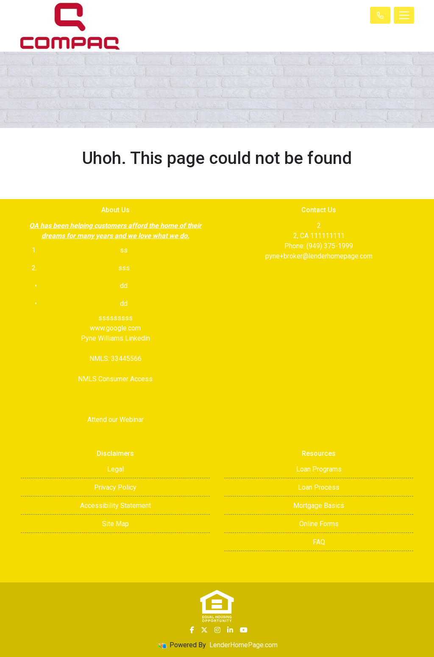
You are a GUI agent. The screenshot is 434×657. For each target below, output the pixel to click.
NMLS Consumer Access (115, 379)
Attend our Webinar (115, 420)
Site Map (115, 524)
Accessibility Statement (115, 506)
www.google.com (115, 328)
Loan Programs (319, 469)
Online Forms (319, 524)
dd (124, 303)
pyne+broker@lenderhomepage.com (319, 256)
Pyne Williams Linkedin (115, 338)
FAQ (319, 542)
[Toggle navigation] (404, 15)
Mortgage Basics (318, 506)
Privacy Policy (115, 487)
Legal (115, 469)
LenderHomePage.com (243, 645)
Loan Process (318, 487)
